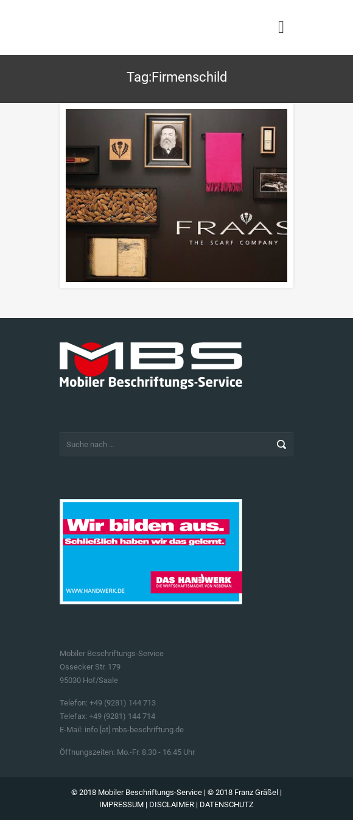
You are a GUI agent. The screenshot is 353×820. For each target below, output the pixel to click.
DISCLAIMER (171, 804)
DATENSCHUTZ (227, 804)
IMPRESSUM (121, 804)
